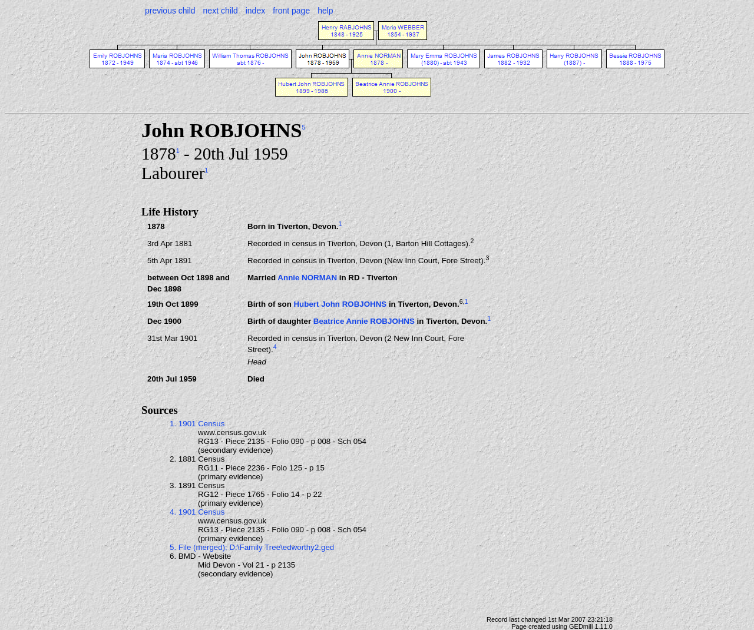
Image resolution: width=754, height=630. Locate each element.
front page (291, 10)
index (255, 10)
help (325, 10)
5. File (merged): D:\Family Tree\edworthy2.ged (252, 547)
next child (220, 10)
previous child (170, 10)
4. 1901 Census (197, 512)
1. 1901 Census (197, 423)
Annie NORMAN (307, 277)
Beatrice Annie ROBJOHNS (364, 321)
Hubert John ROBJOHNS (339, 304)
